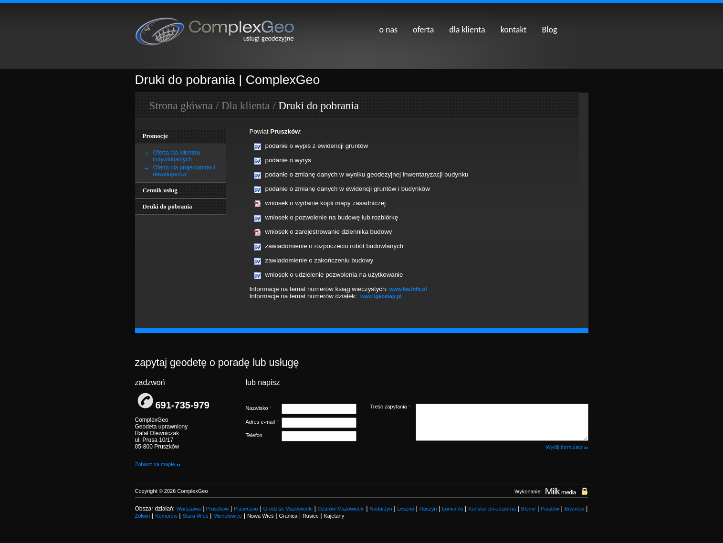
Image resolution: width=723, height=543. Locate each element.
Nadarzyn (380, 509)
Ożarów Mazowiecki (341, 509)
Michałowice (227, 516)
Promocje (155, 135)
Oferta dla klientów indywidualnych (176, 156)
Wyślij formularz (567, 447)
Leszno (405, 509)
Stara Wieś (196, 516)
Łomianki (452, 509)
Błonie (528, 509)
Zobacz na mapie (157, 464)
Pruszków (217, 509)
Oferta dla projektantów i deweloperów (184, 171)
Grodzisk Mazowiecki (288, 509)
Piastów (550, 509)
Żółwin (142, 516)
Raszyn (428, 509)
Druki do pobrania (318, 106)
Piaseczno (246, 509)
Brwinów (575, 509)
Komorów (166, 516)
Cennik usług (160, 190)
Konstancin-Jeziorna (492, 509)
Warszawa (189, 509)
